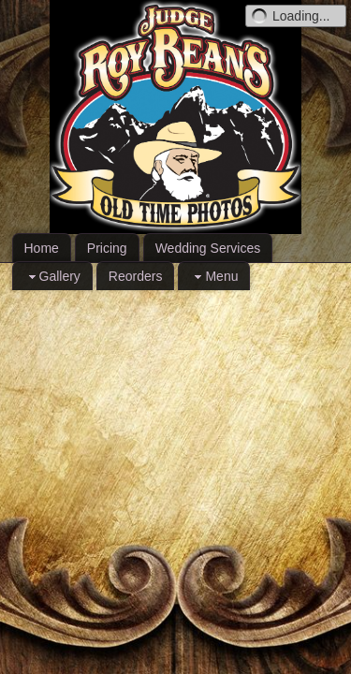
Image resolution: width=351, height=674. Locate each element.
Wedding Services (208, 248)
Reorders (136, 276)
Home (41, 248)
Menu (214, 277)
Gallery (52, 277)
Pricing (107, 248)
